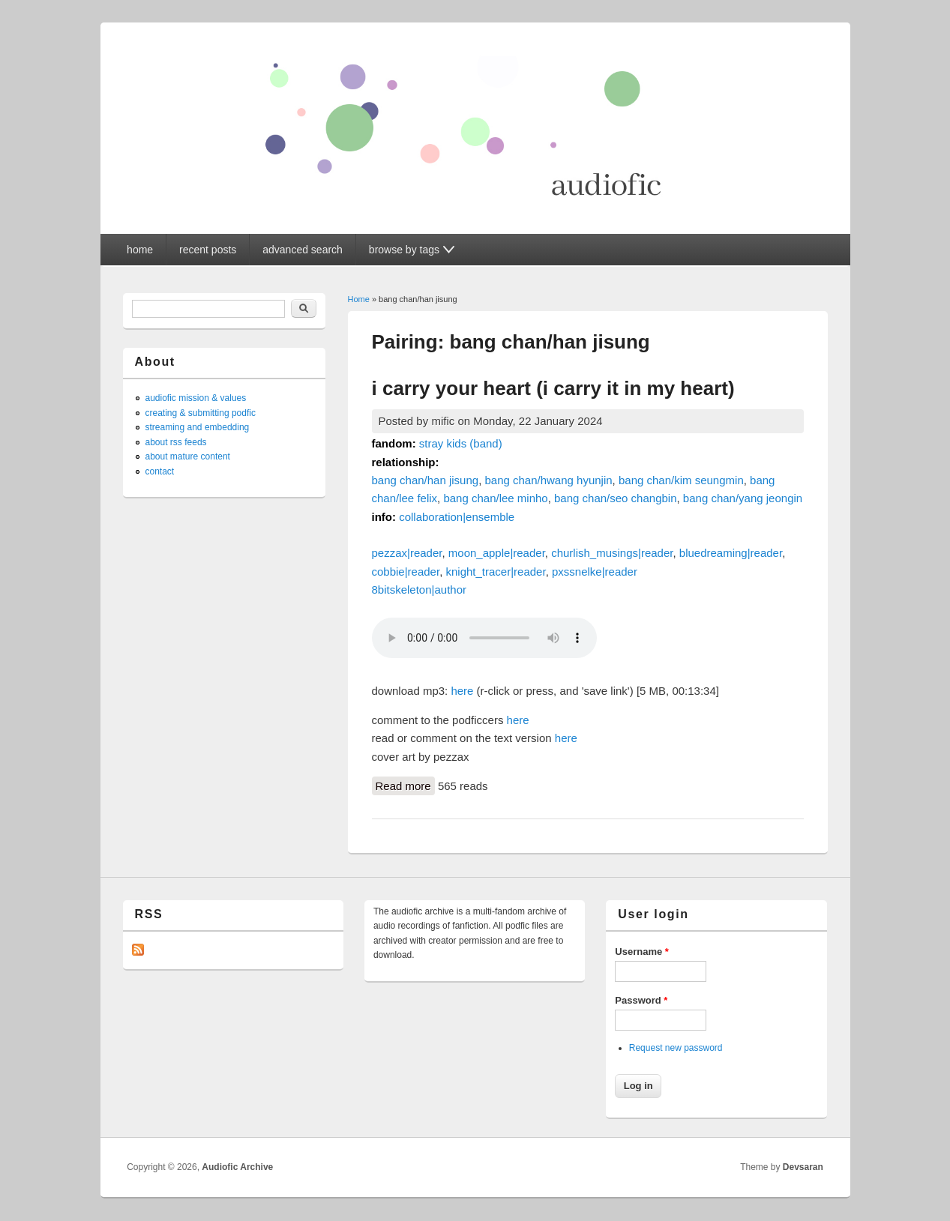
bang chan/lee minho (495, 498)
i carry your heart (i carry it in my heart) (553, 388)
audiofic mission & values (196, 398)
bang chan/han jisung (425, 480)
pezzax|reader (407, 552)
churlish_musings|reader (612, 552)
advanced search (302, 250)
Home (359, 299)
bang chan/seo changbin (615, 498)
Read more (405, 784)
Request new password (676, 1048)
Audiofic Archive (237, 1167)
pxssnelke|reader (594, 571)
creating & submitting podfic (200, 413)
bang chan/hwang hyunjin (548, 480)
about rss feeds (176, 442)
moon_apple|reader (496, 552)
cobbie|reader (406, 571)
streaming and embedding (197, 427)
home (140, 250)
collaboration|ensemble (456, 516)
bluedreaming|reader (730, 552)
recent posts (207, 250)
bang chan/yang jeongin (742, 498)
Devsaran (803, 1167)
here (462, 690)
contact (160, 471)
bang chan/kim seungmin (681, 480)
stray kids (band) (460, 443)
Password (641, 1000)
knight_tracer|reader (495, 571)
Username (642, 951)
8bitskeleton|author (419, 589)
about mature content (187, 456)
